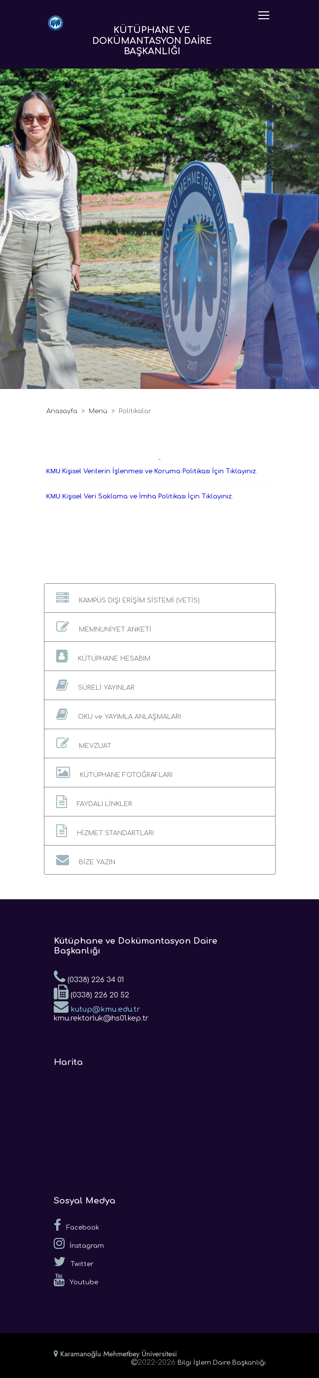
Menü (98, 411)
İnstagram (79, 1243)
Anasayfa (61, 411)
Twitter (74, 1261)
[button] (160, 598)
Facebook (76, 1225)
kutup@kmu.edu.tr (97, 1006)
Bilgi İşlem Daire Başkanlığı (221, 1362)
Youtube (76, 1279)
